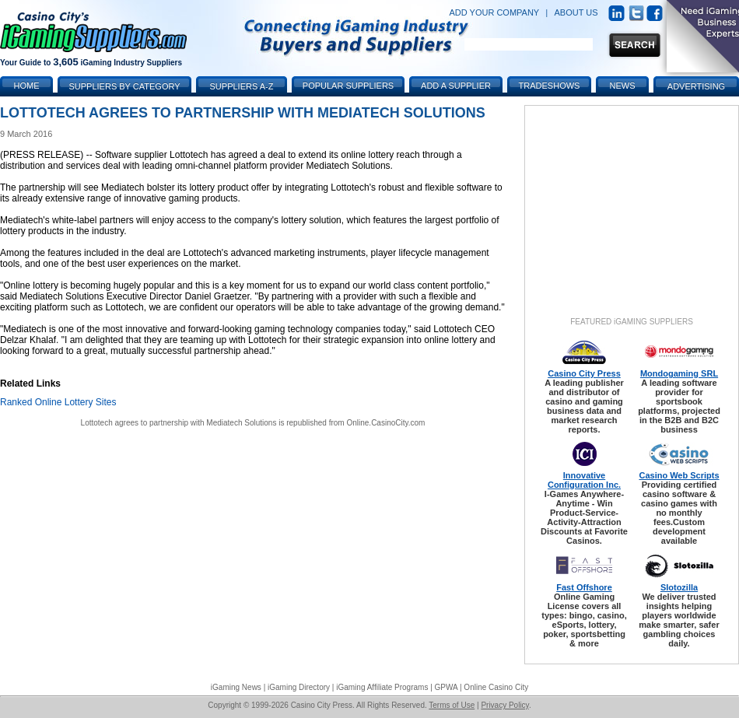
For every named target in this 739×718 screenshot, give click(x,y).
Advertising (696, 86)
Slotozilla (679, 587)
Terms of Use (452, 705)
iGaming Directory (299, 687)
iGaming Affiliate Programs (382, 687)
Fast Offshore (584, 587)
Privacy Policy (505, 705)
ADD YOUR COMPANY (494, 12)
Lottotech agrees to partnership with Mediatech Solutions (179, 423)
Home (27, 85)
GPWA (446, 687)
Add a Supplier (456, 85)
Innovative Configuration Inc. (584, 480)
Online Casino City (496, 687)
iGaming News (236, 687)
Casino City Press (584, 373)
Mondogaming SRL (679, 373)
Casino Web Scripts (679, 475)
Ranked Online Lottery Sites (58, 402)
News (623, 85)
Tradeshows (549, 85)
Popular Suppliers (348, 85)
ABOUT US (576, 12)
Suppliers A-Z (242, 86)
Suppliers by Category (124, 86)
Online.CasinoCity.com (385, 423)
